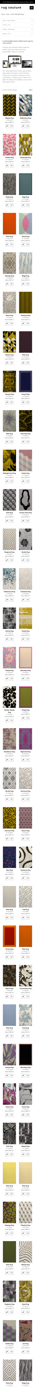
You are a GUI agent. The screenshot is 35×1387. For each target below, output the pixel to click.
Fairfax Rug (25, 473)
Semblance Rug (9, 752)
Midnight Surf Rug (9, 473)
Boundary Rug (26, 670)
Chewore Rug (25, 315)
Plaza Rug (9, 1383)
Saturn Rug (25, 831)
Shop (7, 14)
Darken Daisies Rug (9, 711)
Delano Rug (9, 355)
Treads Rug (25, 631)
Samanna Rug (26, 870)
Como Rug (25, 1107)
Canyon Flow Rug (25, 513)
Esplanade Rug (25, 157)
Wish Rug (9, 434)
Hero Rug (9, 870)
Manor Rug (9, 988)
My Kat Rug (9, 791)
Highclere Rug (25, 752)
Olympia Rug (9, 276)
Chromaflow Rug (26, 988)
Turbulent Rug (25, 591)
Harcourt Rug (25, 791)
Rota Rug (9, 513)
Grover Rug (26, 394)
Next (30, 90)
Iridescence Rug (9, 591)
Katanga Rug (9, 1225)
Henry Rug (25, 236)
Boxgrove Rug (9, 552)
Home (3, 14)
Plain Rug (9, 236)
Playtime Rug (25, 1225)
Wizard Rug (25, 1146)
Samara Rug (9, 394)
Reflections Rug (25, 118)
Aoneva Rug (9, 157)
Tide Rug (25, 909)
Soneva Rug (9, 1067)
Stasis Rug (25, 1304)
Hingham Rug (9, 1304)
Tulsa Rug (25, 1028)
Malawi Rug (25, 1265)
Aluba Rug (9, 197)
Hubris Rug (9, 1107)
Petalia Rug (9, 670)
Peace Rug (9, 315)
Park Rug (9, 1146)
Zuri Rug (25, 1344)
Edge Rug (25, 197)
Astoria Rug (9, 631)
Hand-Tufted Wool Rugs (17, 14)
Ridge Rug (25, 276)
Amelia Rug (25, 552)
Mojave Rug (9, 118)
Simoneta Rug (26, 434)
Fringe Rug (25, 710)
